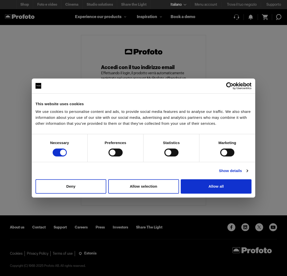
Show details (230, 171)
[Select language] (178, 4)
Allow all (216, 186)
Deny (70, 186)
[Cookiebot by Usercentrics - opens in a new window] (229, 86)
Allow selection (143, 186)
